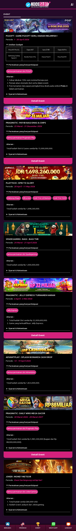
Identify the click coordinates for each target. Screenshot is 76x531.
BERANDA (7, 528)
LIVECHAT (68, 528)
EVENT (37, 528)
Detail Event (38, 101)
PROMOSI (22, 528)
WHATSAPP (53, 528)
